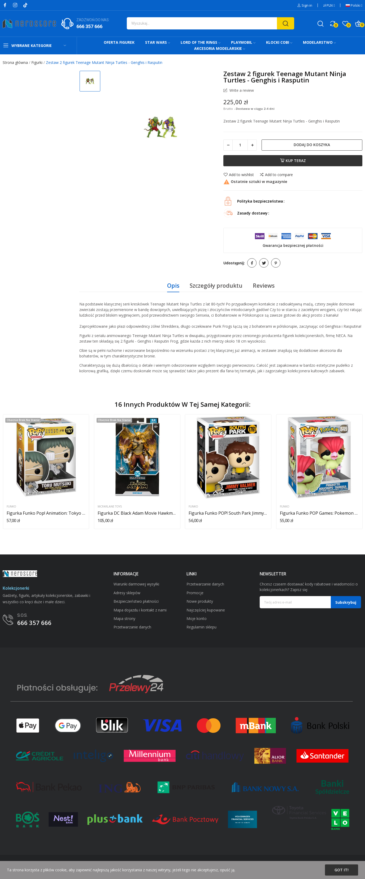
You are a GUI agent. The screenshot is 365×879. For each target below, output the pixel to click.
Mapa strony (124, 618)
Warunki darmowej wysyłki (136, 584)
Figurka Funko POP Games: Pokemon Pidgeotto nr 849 (319, 513)
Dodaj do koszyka (312, 144)
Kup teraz (293, 160)
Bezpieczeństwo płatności (136, 601)
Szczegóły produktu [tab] (216, 285)
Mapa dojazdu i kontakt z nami (140, 610)
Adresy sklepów (127, 592)
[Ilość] (240, 145)
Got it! (341, 869)
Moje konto (196, 618)
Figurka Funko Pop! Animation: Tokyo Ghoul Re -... (46, 513)
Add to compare (276, 174)
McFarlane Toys (110, 506)
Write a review (241, 90)
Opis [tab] (173, 285)
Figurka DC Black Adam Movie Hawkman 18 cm (137, 513)
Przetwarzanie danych (132, 626)
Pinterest (275, 263)
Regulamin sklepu (201, 626)
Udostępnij (252, 263)
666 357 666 (89, 26)
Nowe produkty (199, 601)
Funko (11, 506)
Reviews (264, 285)
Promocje (194, 592)
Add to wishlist (238, 174)
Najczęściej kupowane (205, 610)
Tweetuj (263, 263)
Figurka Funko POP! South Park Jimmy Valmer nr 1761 (228, 513)
